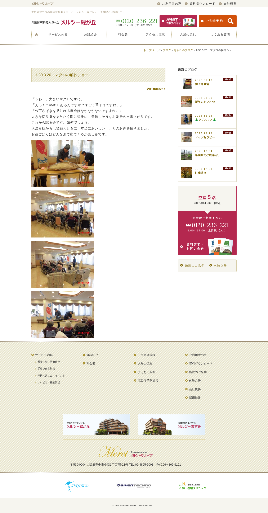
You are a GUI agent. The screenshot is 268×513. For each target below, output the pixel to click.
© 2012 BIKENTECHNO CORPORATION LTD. (134, 505)
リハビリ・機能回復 (48, 382)
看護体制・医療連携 (48, 361)
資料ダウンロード (200, 3)
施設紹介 (90, 34)
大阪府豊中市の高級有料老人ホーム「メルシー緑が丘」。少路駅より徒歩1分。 (78, 12)
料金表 (123, 34)
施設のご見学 (192, 265)
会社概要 (228, 3)
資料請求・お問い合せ (178, 21)
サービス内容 (58, 34)
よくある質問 (220, 34)
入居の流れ (188, 34)
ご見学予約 (217, 21)
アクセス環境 (155, 34)
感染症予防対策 (148, 380)
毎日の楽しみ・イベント (51, 375)
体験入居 (218, 265)
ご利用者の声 (169, 3)
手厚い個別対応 (46, 368)
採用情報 (195, 397)
